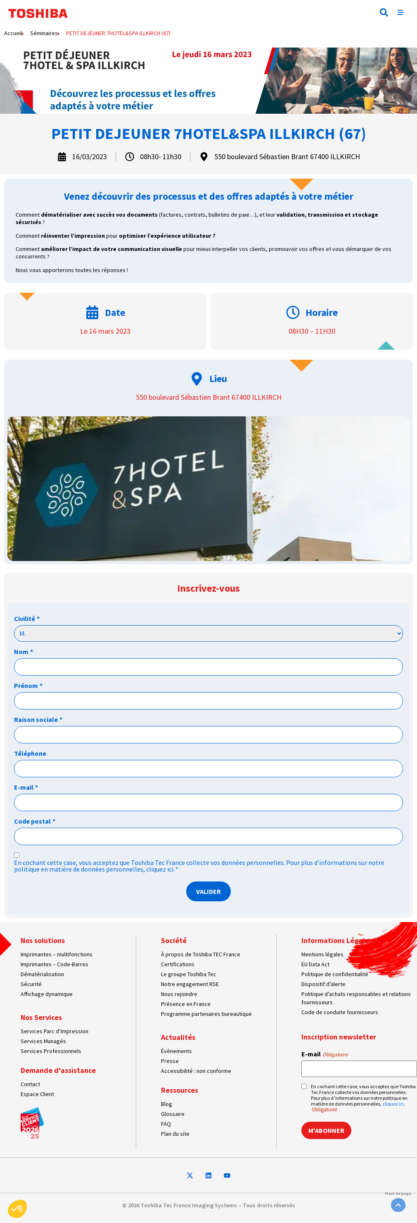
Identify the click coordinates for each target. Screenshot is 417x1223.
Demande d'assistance (58, 1070)
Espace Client (37, 1094)
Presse (170, 1061)
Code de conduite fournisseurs (339, 1012)
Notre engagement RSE (190, 984)
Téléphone (30, 753)
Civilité (27, 618)
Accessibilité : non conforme (196, 1071)
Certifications (177, 964)
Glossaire (173, 1114)
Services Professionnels (51, 1051)
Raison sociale (38, 719)
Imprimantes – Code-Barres (54, 964)
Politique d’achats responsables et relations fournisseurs (356, 998)
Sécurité (31, 984)
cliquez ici (159, 869)
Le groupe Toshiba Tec (188, 974)
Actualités (178, 1037)
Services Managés (43, 1041)
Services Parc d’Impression (54, 1031)
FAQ (166, 1123)
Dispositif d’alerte (323, 984)
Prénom (28, 685)
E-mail (26, 787)
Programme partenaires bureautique (206, 1014)
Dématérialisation (42, 974)
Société (174, 940)
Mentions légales (322, 954)
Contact (30, 1084)
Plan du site (175, 1133)
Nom (23, 651)
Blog (166, 1104)
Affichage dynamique (47, 994)
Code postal (34, 821)
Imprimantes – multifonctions (56, 954)
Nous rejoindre (179, 994)
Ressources (179, 1090)
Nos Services (41, 1017)
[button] (384, 12)
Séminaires (44, 33)
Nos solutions (43, 940)
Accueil (13, 33)
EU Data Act (315, 964)
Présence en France (186, 1004)
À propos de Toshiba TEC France (200, 954)
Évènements (176, 1051)
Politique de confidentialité (334, 974)
